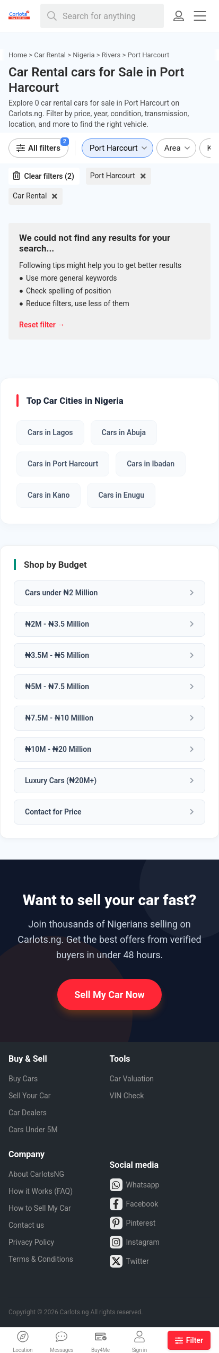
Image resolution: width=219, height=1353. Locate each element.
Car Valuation (132, 1078)
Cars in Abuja (124, 432)
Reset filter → (42, 324)
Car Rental (30, 196)
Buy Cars (23, 1078)
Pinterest (133, 1223)
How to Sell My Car (39, 1208)
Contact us (26, 1225)
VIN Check (127, 1095)
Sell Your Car (29, 1095)
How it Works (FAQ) (40, 1191)
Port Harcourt (112, 175)
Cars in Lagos (50, 432)
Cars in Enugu (121, 495)
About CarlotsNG (36, 1174)
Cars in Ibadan (150, 463)
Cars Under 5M (33, 1129)
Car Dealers (27, 1112)
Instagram (135, 1242)
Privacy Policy (31, 1242)
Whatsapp (135, 1184)
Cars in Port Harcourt (63, 463)
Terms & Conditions (40, 1259)
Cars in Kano (48, 495)
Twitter (129, 1261)
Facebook (134, 1204)
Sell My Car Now (109, 994)
